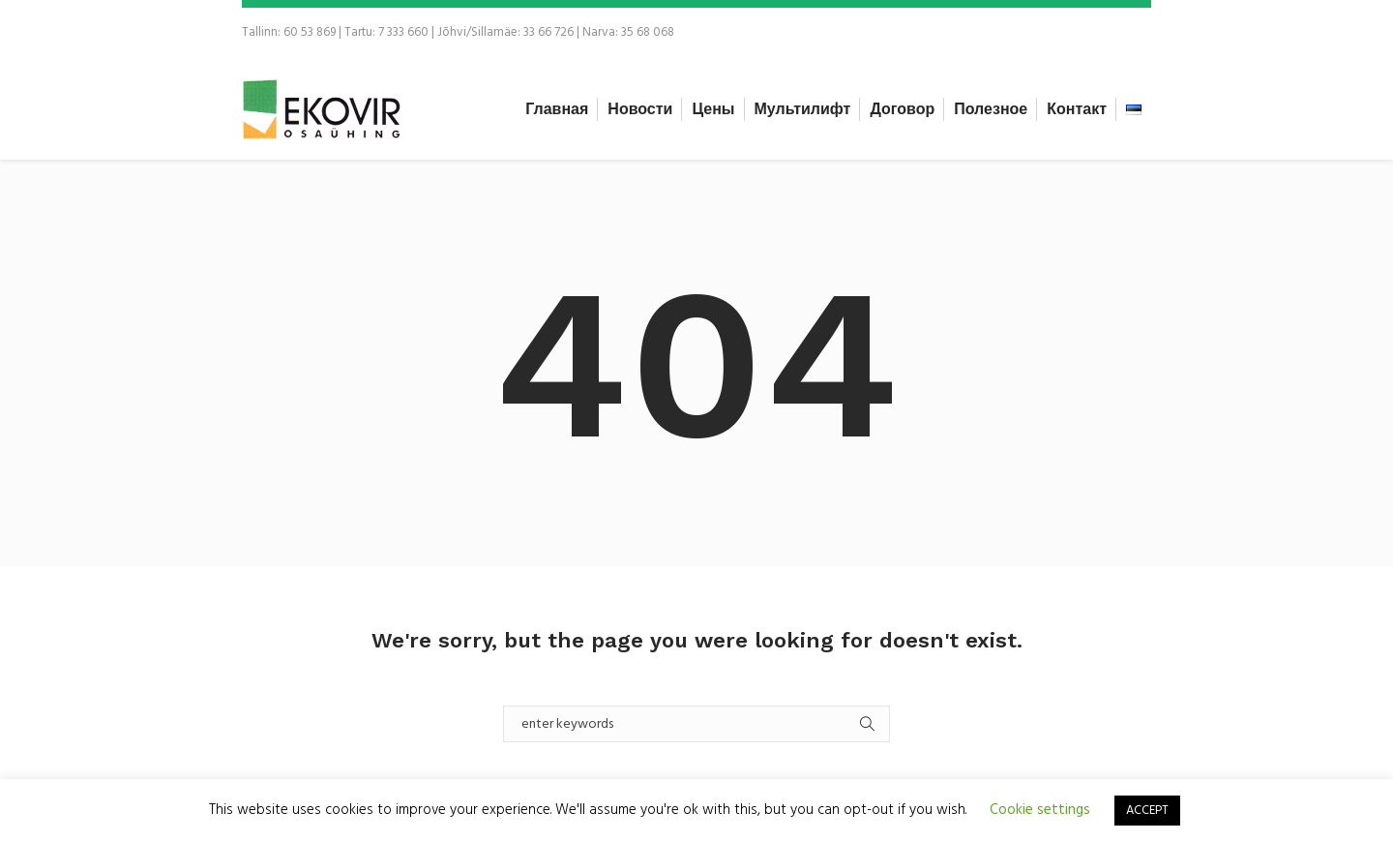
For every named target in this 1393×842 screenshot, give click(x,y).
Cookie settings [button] (1040, 810)
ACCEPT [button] (1147, 810)
